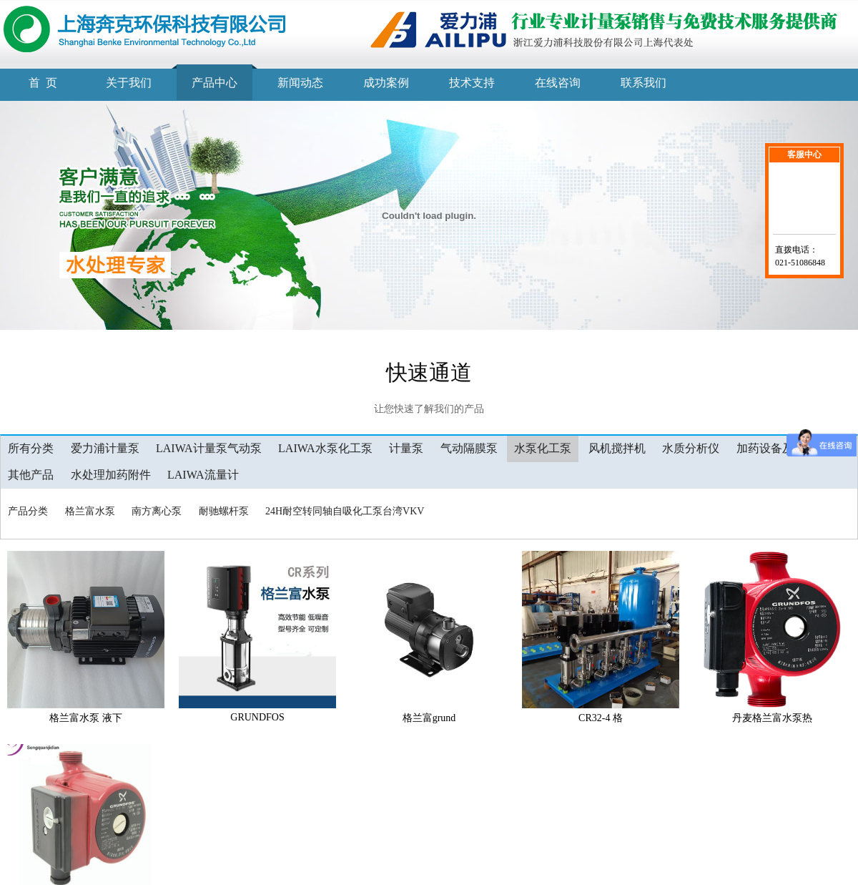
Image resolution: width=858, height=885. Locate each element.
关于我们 (129, 83)
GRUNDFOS (257, 717)
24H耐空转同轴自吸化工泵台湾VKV (344, 511)
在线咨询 (558, 83)
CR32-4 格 (600, 718)
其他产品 (31, 475)
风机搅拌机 (617, 448)
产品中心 (214, 83)
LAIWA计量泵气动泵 (209, 448)
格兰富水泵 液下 (85, 718)
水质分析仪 (690, 448)
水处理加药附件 (111, 475)
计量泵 (406, 448)
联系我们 (643, 83)
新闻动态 (300, 83)
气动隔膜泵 (469, 448)
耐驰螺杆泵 (224, 511)
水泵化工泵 (542, 448)
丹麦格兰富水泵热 (772, 718)
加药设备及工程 (776, 448)
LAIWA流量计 (203, 475)
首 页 (43, 83)
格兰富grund (429, 718)
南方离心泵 (157, 511)
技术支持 (472, 83)
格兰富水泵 (90, 511)
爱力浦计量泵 (105, 448)
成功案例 (386, 83)
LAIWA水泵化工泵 (325, 448)
